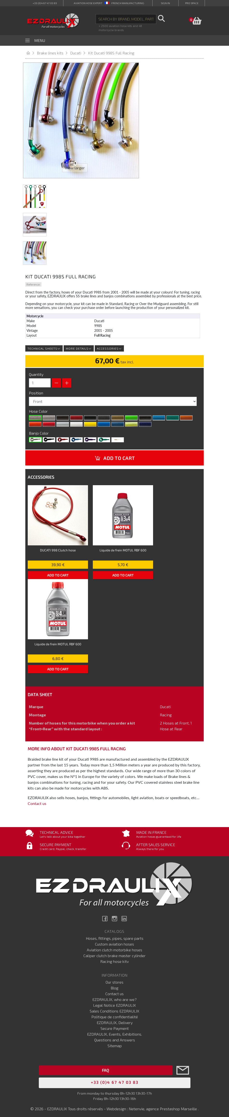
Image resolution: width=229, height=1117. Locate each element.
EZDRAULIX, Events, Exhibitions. (114, 1032)
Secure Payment (115, 1026)
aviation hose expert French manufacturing (109, 3)
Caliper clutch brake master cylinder (114, 954)
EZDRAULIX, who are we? (114, 997)
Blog (114, 986)
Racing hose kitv (114, 959)
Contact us (37, 801)
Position (36, 391)
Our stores (114, 980)
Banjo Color (39, 431)
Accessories (109, 346)
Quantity (36, 372)
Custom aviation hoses (114, 942)
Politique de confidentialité (114, 1015)
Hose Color (39, 409)
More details (79, 346)
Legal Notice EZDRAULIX (114, 1003)
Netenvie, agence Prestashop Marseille (163, 1106)
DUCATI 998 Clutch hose (58, 548)
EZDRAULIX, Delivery (115, 1021)
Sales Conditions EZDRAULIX (114, 1009)
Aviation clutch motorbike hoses (114, 948)
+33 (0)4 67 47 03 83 (45, 3)
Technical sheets (44, 346)
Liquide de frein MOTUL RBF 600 (123, 548)
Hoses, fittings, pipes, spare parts (114, 936)
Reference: (33, 282)
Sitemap (115, 1044)
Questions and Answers (114, 1038)
